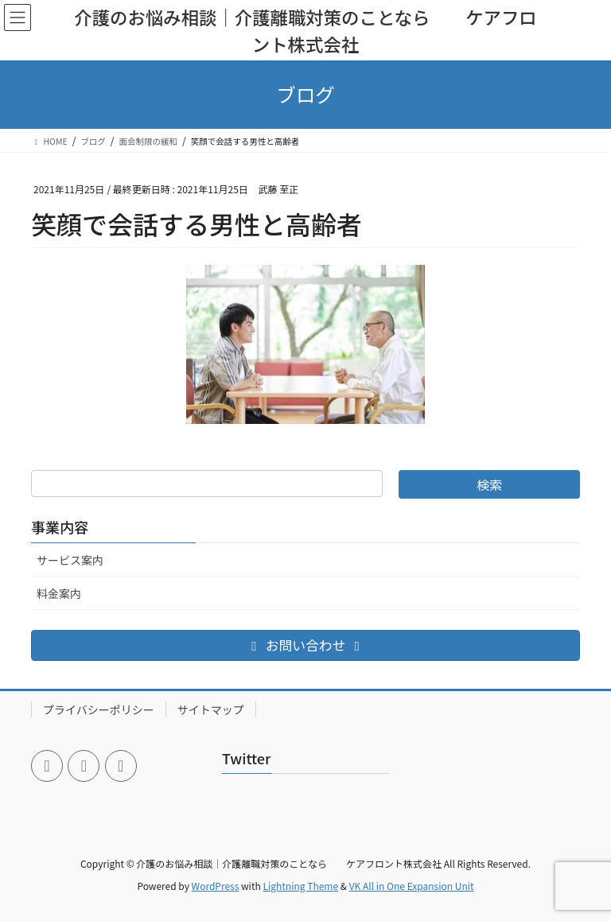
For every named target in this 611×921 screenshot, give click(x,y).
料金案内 (59, 593)
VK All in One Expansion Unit (411, 885)
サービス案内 (70, 560)
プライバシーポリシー (98, 709)
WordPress (215, 885)
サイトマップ (210, 709)
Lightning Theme (300, 885)
